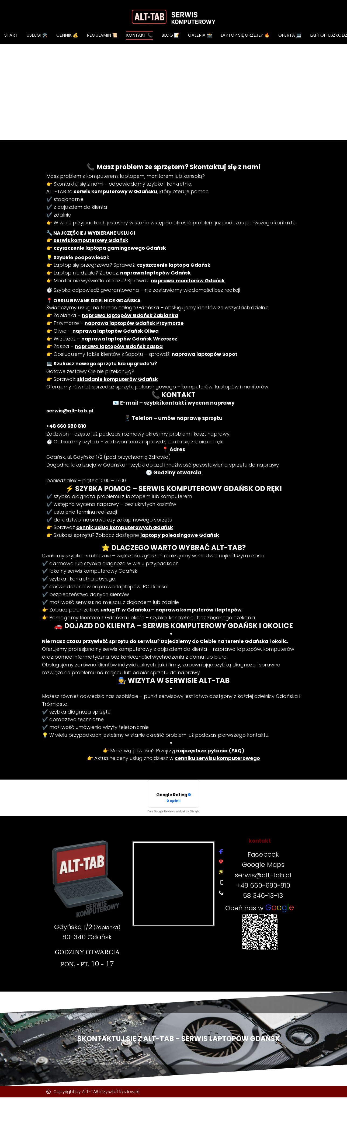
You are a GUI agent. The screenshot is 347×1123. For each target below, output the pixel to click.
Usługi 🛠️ (37, 35)
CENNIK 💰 (67, 35)
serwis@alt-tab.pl (263, 875)
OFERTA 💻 (289, 35)
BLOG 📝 (170, 35)
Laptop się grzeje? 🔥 (245, 35)
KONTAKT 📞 (139, 35)
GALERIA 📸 (200, 35)
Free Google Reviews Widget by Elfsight (173, 811)
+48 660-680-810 (263, 885)
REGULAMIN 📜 (102, 35)
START (11, 35)
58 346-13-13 (263, 895)
